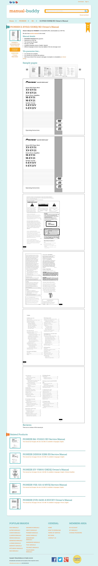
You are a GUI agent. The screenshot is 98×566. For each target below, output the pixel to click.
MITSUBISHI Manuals (16, 548)
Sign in (87, 1)
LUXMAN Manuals (15, 543)
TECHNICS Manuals (32, 547)
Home (11, 21)
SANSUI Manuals (31, 535)
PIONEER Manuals (32, 532)
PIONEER (22, 21)
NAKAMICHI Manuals (32, 527)
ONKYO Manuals (31, 530)
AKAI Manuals (13, 527)
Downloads (81, 1)
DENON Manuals (14, 538)
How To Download (54, 530)
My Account (73, 527)
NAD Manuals (13, 551)
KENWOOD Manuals (15, 540)
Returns (51, 535)
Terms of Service (54, 532)
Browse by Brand (84, 15)
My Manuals (73, 530)
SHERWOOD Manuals (33, 542)
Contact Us (52, 538)
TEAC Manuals (31, 545)
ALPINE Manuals (14, 530)
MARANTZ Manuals (15, 545)
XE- (33, 21)
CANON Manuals (14, 532)
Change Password (75, 532)
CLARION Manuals (15, 535)
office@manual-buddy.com (15, 563)
